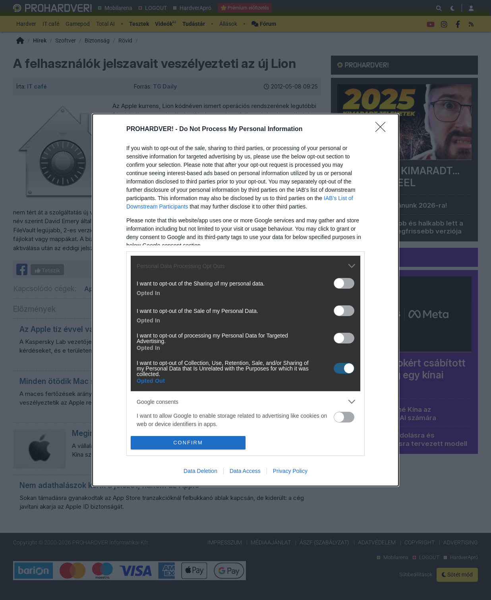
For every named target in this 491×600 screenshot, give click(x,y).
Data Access (245, 471)
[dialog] (245, 300)
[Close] (382, 129)
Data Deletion (200, 471)
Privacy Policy (290, 471)
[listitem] (245, 266)
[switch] (344, 283)
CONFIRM (188, 442)
